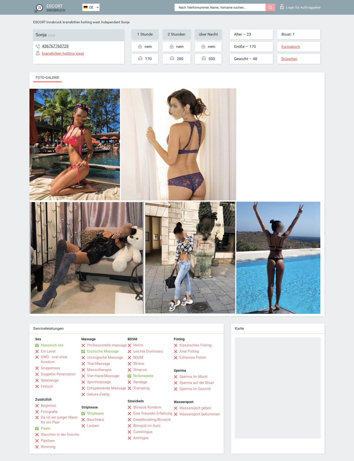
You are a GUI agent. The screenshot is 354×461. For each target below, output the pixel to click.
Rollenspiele (143, 376)
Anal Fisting (189, 351)
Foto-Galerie (47, 77)
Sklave (138, 363)
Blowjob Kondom (147, 407)
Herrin (138, 345)
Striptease (95, 413)
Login (300, 6)
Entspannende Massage (106, 388)
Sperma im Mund (193, 376)
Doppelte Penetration (58, 374)
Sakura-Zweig (98, 394)
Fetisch (47, 386)
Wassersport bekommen (199, 414)
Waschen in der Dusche (60, 434)
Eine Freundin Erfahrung (152, 413)
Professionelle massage (107, 345)
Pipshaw (48, 440)
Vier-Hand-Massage (103, 376)
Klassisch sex (52, 345)
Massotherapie (99, 370)
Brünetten (289, 59)
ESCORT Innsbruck (47, 22)
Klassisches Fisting (195, 345)
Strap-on (140, 370)
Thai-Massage (98, 363)
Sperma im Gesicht (195, 389)
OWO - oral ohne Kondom (54, 359)
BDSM (138, 357)
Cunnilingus (142, 432)
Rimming (48, 447)
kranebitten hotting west (81, 22)
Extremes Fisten (192, 357)
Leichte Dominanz (148, 351)
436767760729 (55, 46)
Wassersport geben (195, 408)
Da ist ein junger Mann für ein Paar (59, 419)
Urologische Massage (105, 357)
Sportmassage (99, 382)
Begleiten (48, 405)
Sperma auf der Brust (196, 383)
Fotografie (49, 411)
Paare (45, 428)
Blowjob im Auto (147, 425)
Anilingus (140, 438)
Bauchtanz (95, 419)
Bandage (140, 382)
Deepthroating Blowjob (152, 419)
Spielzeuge (50, 380)
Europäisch (290, 46)
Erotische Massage (103, 351)
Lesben (93, 425)
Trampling (141, 388)
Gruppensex (50, 368)
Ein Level (48, 351)
